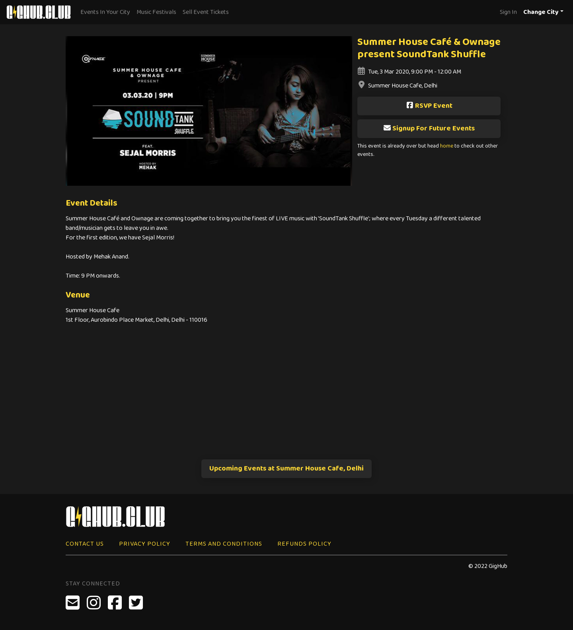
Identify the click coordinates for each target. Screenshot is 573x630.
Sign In (508, 12)
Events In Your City (105, 12)
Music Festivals (156, 12)
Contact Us (85, 544)
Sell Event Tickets (206, 12)
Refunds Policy (304, 544)
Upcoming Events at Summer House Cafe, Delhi (286, 468)
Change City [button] (541, 12)
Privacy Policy (144, 544)
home (446, 146)
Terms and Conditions (223, 544)
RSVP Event (429, 105)
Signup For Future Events (429, 128)
